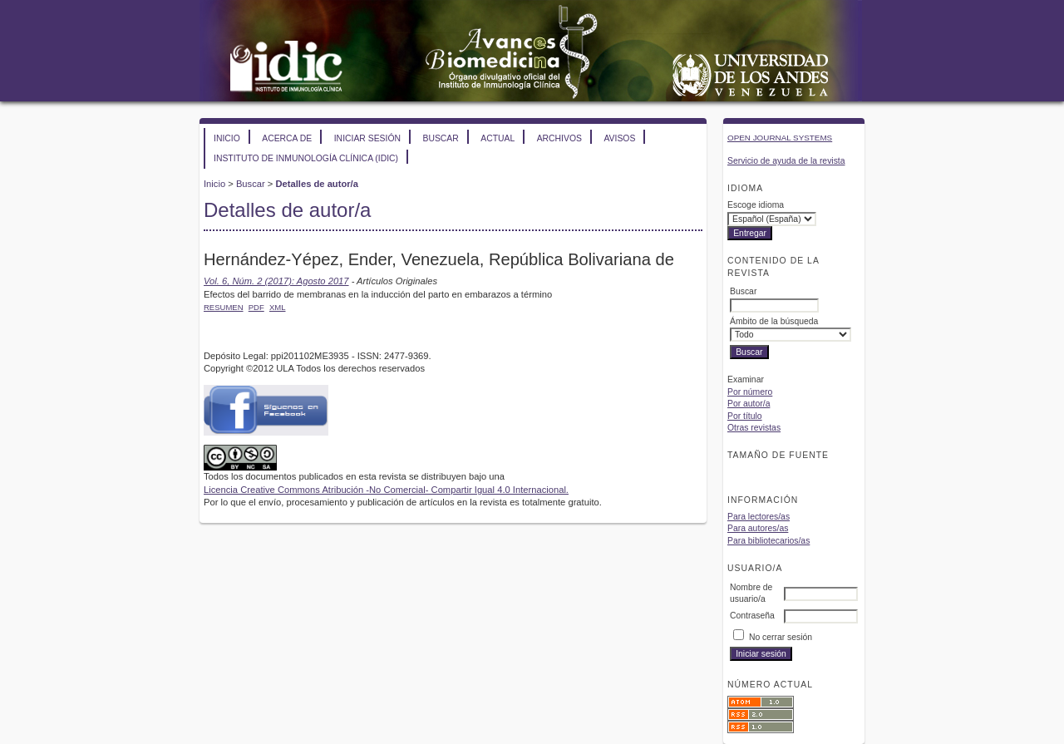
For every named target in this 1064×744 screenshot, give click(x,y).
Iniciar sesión (367, 138)
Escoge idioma (755, 204)
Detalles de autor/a (316, 184)
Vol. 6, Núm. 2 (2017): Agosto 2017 (276, 281)
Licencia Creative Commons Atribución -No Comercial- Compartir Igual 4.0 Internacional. (386, 490)
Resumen (224, 307)
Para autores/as (757, 528)
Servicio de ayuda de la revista (786, 160)
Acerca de (287, 138)
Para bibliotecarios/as (768, 540)
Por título (744, 416)
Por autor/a (748, 403)
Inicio (227, 138)
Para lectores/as (758, 516)
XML (277, 307)
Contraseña (752, 615)
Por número (749, 392)
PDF (256, 307)
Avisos (619, 138)
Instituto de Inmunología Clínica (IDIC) (306, 158)
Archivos (559, 138)
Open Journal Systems (779, 137)
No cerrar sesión (780, 637)
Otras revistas (754, 427)
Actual (497, 138)
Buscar (440, 138)
